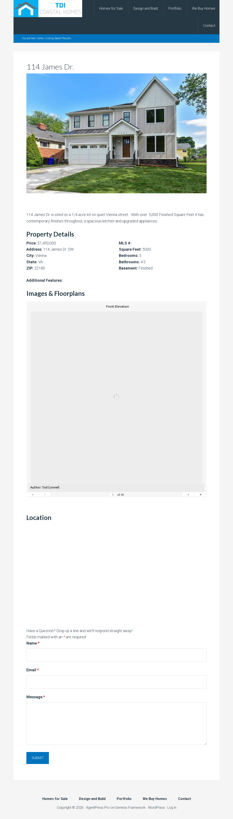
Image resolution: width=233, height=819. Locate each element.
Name (32, 643)
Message (35, 697)
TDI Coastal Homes (48, 8)
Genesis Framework (130, 808)
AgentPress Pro (98, 808)
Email (32, 670)
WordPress (156, 808)
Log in (171, 808)
